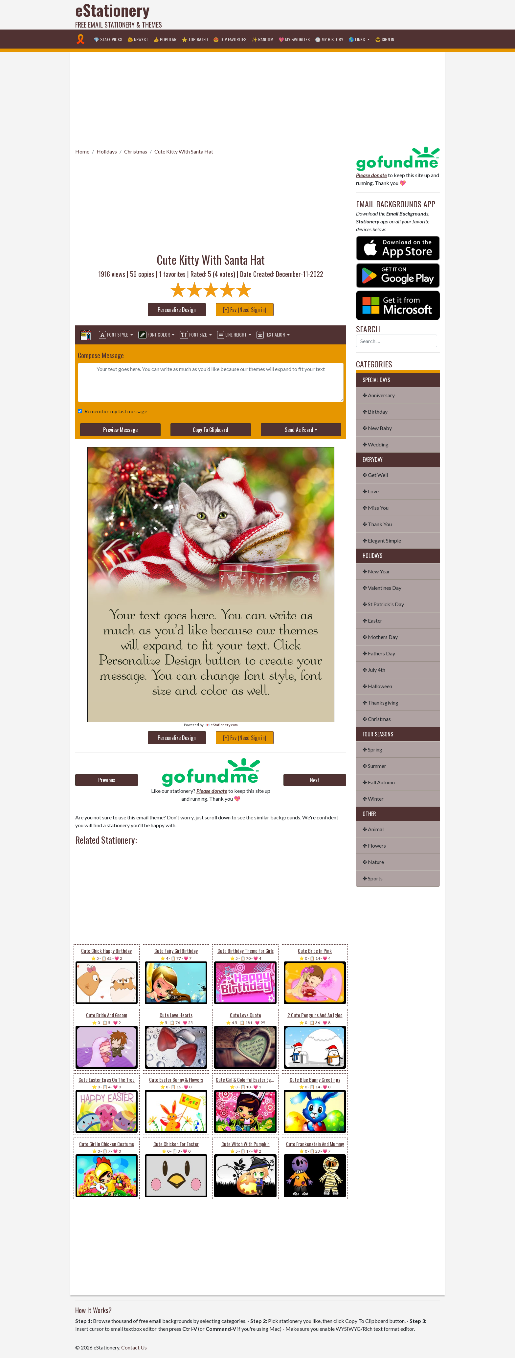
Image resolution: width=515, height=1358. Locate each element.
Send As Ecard (299, 430)
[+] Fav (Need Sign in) (244, 310)
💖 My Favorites (294, 39)
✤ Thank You (377, 524)
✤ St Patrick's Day (383, 604)
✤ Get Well (375, 475)
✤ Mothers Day (380, 637)
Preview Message (120, 430)
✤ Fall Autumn (379, 782)
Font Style (114, 335)
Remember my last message (114, 411)
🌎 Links (357, 39)
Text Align (271, 335)
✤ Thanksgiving (380, 702)
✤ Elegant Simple (382, 540)
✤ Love (371, 491)
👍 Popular (164, 39)
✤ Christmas (377, 719)
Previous (106, 780)
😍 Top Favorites (229, 39)
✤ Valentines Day (382, 588)
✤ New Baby (377, 428)
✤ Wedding (376, 444)
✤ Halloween (377, 686)
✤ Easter (372, 620)
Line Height (232, 335)
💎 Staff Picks (108, 39)
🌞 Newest (137, 39)
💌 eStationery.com (221, 725)
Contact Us (134, 1347)
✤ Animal (373, 829)
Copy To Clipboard (210, 430)
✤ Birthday (375, 411)
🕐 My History (329, 39)
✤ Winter (373, 798)
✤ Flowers (374, 845)
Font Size (194, 335)
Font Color (154, 335)
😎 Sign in (384, 39)
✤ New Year (376, 571)
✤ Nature (373, 862)
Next (314, 780)
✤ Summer (374, 766)
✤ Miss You (376, 507)
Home (82, 151)
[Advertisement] (320, 15)
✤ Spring (372, 749)
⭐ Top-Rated (195, 39)
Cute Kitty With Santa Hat (183, 151)
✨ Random (262, 39)
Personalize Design (177, 310)
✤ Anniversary (379, 395)
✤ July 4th (374, 670)
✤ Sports (373, 878)
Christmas (135, 151)
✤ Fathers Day (379, 653)
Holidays (107, 151)
